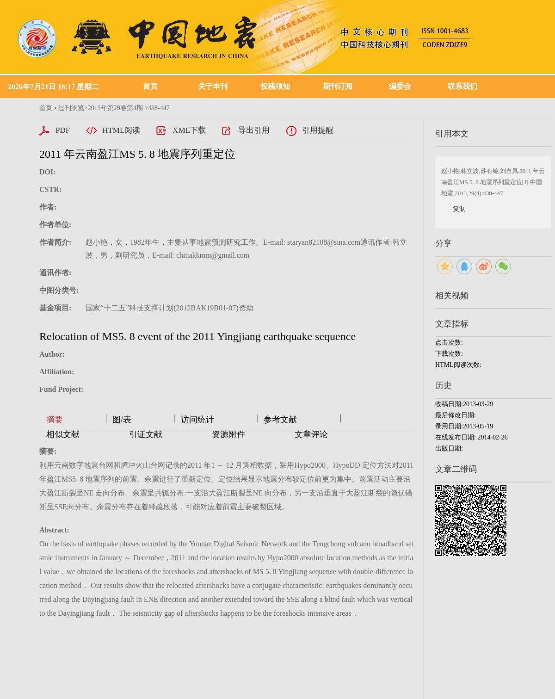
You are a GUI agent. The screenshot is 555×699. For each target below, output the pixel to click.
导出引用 (254, 130)
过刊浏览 (71, 108)
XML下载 (189, 130)
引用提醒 (317, 130)
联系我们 (462, 86)
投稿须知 (275, 86)
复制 (459, 208)
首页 (150, 86)
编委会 (400, 86)
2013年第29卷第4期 (115, 108)
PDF (63, 130)
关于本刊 (213, 86)
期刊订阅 (337, 86)
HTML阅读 (121, 130)
